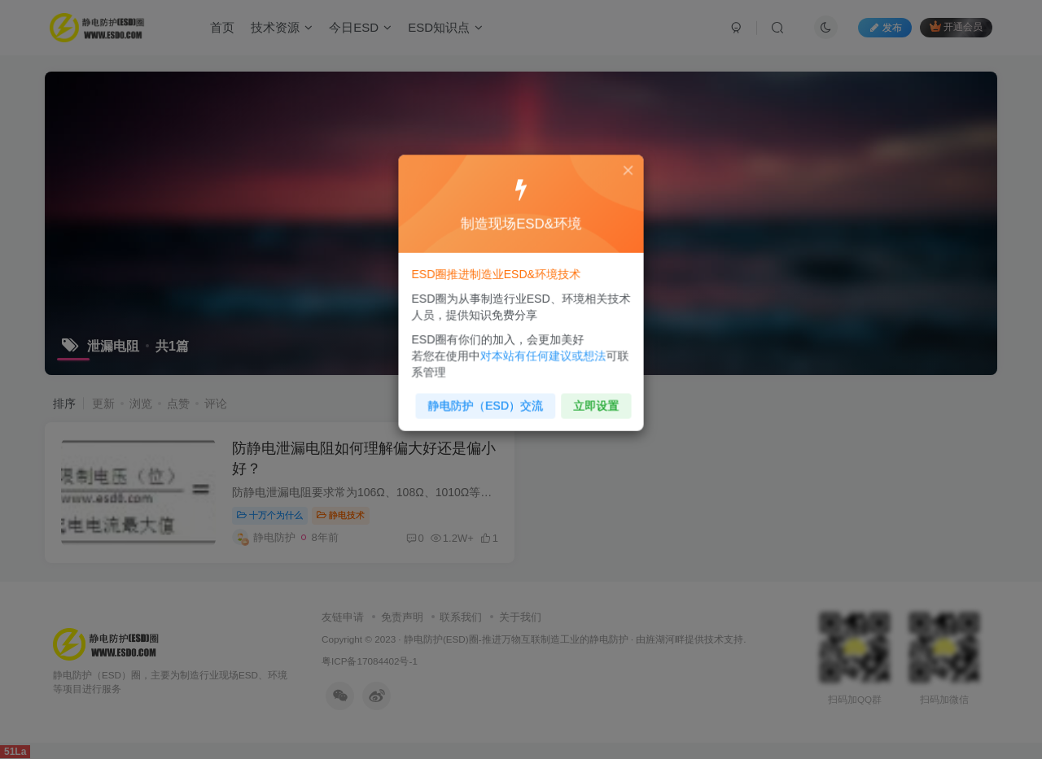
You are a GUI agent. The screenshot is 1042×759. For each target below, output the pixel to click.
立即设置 (592, 400)
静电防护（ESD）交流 (487, 400)
